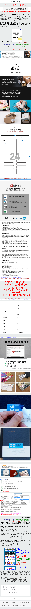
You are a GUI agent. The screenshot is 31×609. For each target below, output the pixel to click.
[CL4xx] (10, 19)
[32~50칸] (23, 16)
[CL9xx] (25, 19)
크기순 (2, 16)
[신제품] (21, 22)
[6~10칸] (9, 16)
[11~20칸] (13, 16)
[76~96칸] (10, 17)
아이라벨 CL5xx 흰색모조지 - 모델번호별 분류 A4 (11, 18)
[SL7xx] (12, 20)
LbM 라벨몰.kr (25, 18)
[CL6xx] (18, 19)
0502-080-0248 (12, 594)
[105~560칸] (15, 17)
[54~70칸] (28, 16)
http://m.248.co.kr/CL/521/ (24, 581)
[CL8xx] (21, 19)
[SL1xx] (28, 19)
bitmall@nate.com (13, 592)
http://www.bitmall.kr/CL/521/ (24, 580)
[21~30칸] (18, 16)
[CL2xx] (7, 19)
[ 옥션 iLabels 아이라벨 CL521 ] (14, 46)
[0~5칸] (5, 16)
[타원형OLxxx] (17, 20)
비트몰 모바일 (15, 2)
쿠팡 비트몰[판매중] (13, 41)
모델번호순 (3, 19)
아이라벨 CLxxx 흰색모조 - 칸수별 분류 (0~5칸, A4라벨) (12, 14)
